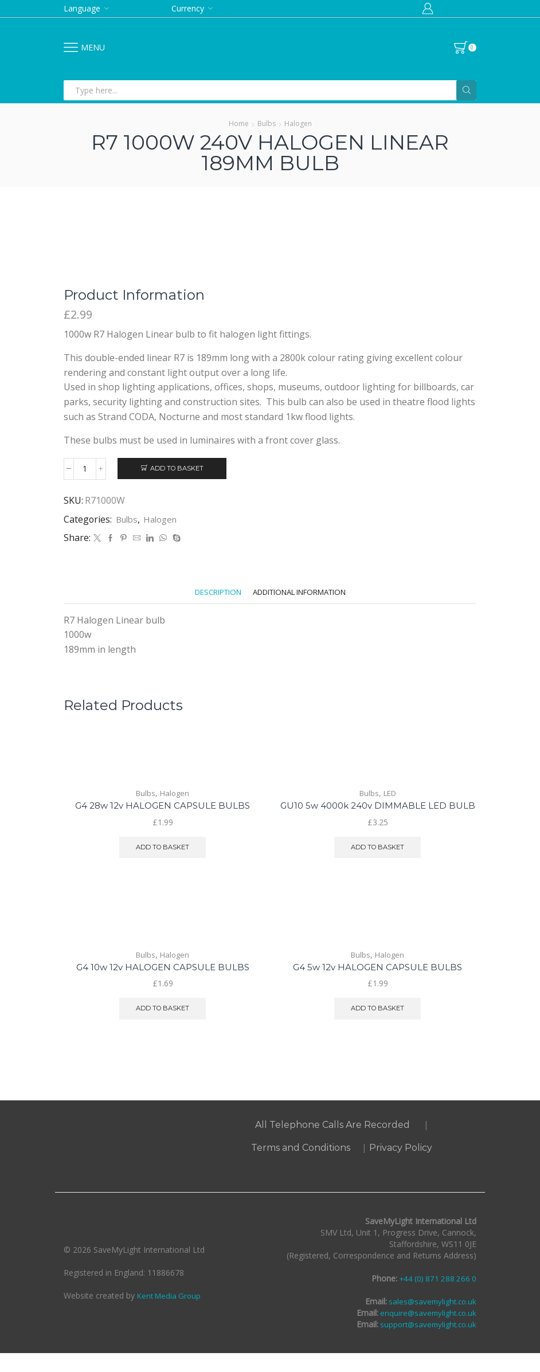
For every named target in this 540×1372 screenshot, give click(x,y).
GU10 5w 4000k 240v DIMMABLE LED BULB (377, 814)
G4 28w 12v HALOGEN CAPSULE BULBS (163, 807)
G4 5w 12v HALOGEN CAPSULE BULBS (378, 984)
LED (390, 794)
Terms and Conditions (300, 1166)
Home (239, 123)
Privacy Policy (400, 1166)
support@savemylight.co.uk (424, 1343)
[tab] (209, 594)
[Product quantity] (85, 469)
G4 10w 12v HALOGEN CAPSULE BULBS (163, 984)
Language (82, 8)
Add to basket (177, 468)
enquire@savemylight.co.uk (425, 1331)
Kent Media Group (171, 1314)
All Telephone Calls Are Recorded (332, 1143)
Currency (187, 8)
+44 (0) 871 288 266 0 (435, 1297)
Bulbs (266, 123)
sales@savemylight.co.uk (429, 1320)
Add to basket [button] (162, 849)
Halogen (298, 123)
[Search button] (466, 90)
